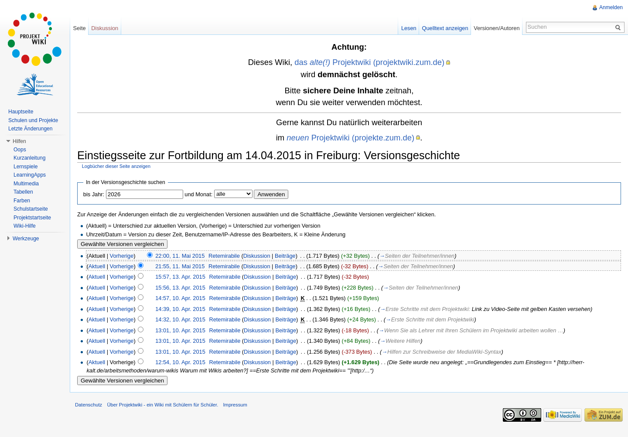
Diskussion (256, 256)
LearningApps (30, 175)
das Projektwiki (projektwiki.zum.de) (369, 62)
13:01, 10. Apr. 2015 (180, 330)
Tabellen (23, 192)
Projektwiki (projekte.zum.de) (350, 137)
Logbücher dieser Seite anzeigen (116, 166)
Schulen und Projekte (33, 120)
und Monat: (198, 194)
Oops (20, 150)
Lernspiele (26, 167)
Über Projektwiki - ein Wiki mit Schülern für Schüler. (162, 404)
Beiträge (285, 256)
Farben (22, 201)
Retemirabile (224, 256)
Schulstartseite (31, 209)
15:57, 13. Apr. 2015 (180, 276)
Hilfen (19, 141)
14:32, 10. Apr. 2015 (180, 319)
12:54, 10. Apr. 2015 (180, 362)
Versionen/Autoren (496, 28)
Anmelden (611, 7)
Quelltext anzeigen (445, 28)
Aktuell (97, 266)
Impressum (235, 404)
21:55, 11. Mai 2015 (180, 266)
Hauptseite (20, 112)
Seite (79, 28)
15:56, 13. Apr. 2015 (180, 287)
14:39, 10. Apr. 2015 (180, 309)
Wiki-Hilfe (25, 226)
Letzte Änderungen (30, 129)
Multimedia (26, 184)
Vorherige (122, 256)
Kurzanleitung (29, 158)
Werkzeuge (26, 239)
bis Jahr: (93, 194)
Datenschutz (88, 404)
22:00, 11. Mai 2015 (180, 256)
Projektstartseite (32, 218)
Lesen (408, 28)
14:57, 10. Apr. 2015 (180, 298)
